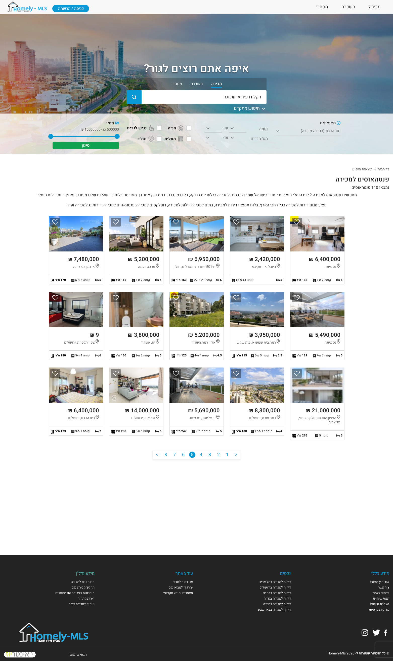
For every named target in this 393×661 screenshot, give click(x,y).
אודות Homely (379, 581)
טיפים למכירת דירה (82, 604)
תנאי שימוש (381, 598)
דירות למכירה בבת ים (277, 593)
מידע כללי (380, 573)
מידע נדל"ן (85, 573)
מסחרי (322, 7)
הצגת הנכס (317, 250)
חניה (176, 128)
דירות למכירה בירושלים (275, 587)
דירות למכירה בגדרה (277, 598)
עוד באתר (184, 573)
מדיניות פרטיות (379, 609)
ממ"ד (146, 139)
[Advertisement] (196, 502)
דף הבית (383, 169)
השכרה (348, 7)
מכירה (374, 7)
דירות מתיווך (86, 598)
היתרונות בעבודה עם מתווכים (75, 593)
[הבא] (157, 455)
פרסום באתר (381, 593)
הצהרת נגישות (379, 604)
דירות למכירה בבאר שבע (274, 609)
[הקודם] (236, 455)
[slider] (117, 136)
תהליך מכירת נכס (83, 587)
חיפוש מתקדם (250, 108)
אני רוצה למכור (183, 581)
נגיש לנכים (141, 128)
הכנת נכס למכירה (83, 581)
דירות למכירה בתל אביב (275, 581)
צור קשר (383, 587)
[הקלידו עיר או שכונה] (196, 97)
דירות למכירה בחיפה (277, 604)
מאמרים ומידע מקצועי (178, 593)
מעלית (174, 139)
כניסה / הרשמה (71, 9)
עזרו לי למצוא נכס (180, 587)
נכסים (285, 573)
